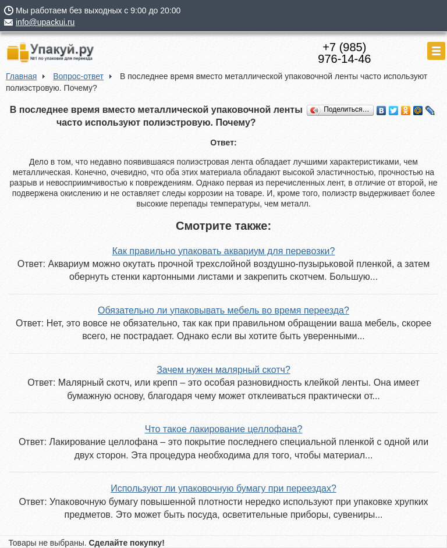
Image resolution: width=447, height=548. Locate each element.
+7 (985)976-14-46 (344, 53)
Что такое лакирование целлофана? (224, 429)
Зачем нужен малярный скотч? (223, 370)
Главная (21, 76)
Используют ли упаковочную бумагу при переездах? (223, 488)
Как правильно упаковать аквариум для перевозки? (223, 251)
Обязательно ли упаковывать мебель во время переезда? (223, 310)
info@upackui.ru (45, 22)
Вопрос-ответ (78, 76)
